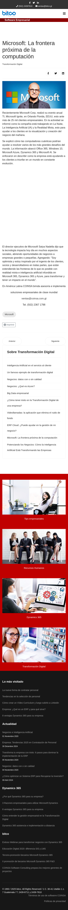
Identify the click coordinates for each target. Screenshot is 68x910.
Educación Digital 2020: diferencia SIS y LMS (24, 848)
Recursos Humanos (34, 568)
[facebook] (30, 3)
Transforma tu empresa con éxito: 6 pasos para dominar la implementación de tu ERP (34, 756)
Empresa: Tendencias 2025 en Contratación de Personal (34, 744)
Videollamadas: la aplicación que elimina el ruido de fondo (33, 415)
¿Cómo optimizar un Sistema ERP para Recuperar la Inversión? (34, 778)
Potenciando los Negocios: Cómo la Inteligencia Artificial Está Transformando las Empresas (31, 447)
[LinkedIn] (38, 3)
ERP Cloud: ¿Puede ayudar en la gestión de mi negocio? (31, 428)
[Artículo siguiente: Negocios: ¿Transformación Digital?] (55, 341)
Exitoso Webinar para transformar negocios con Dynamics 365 (32, 842)
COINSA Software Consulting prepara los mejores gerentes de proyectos (32, 869)
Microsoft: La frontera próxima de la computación (32, 437)
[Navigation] (64, 13)
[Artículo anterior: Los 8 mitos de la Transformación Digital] (12, 341)
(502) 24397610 (25, 6)
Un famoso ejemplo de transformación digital (30, 372)
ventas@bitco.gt (45, 6)
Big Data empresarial (18, 393)
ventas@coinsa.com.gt (33, 298)
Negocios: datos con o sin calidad (24, 379)
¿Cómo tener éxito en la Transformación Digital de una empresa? (33, 403)
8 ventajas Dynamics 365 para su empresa (22, 809)
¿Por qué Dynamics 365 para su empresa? (22, 796)
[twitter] (34, 3)
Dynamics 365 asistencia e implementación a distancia (28, 825)
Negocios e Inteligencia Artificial (34, 734)
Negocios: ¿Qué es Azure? (21, 386)
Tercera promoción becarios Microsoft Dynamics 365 (27, 855)
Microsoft (9, 314)
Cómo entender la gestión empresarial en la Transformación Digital (31, 817)
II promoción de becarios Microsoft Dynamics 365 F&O (28, 861)
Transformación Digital (12, 64)
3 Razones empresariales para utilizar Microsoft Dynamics (30, 803)
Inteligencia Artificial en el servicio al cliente (29, 365)
